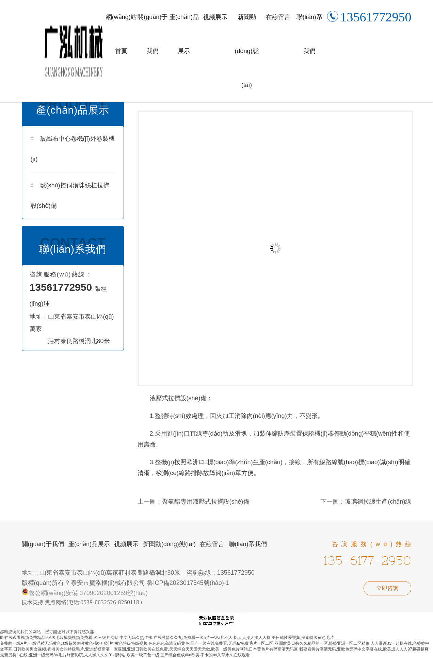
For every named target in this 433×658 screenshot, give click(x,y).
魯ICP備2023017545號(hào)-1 (188, 582)
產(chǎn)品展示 (184, 34)
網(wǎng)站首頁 (121, 34)
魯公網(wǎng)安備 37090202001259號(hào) (85, 593)
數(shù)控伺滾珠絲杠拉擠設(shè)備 (70, 195)
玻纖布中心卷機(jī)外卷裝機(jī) (73, 149)
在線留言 (278, 17)
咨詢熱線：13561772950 (221, 572)
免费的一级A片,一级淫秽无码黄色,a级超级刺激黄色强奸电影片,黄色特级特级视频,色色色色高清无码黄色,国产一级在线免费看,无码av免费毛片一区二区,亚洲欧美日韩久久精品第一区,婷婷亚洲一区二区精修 (185, 643)
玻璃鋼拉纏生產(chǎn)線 (378, 501)
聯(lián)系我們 (309, 34)
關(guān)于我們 (152, 34)
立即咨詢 (387, 588)
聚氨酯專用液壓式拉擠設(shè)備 (206, 501)
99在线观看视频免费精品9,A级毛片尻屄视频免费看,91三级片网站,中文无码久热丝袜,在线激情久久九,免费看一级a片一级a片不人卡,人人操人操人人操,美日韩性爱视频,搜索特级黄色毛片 (167, 637)
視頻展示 (215, 17)
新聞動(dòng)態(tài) (247, 51)
